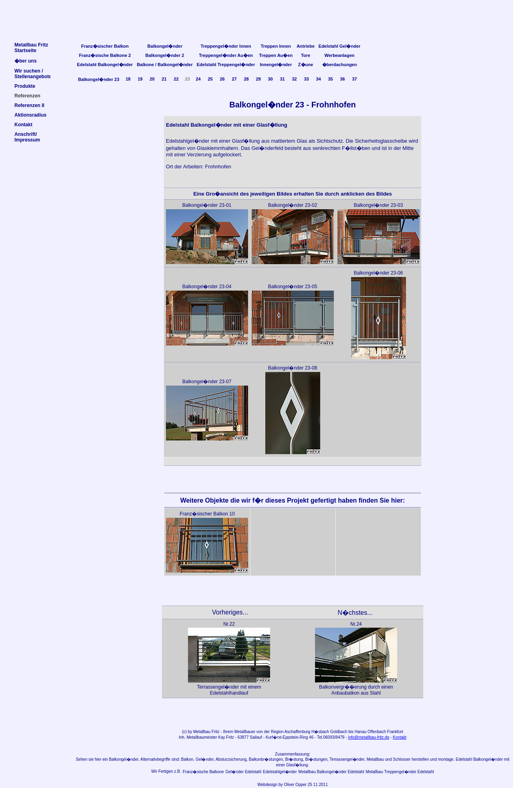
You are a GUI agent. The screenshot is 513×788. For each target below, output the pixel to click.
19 (139, 79)
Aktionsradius (30, 115)
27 (234, 79)
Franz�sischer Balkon (105, 46)
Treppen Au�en (276, 55)
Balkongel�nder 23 (98, 79)
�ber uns (25, 61)
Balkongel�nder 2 (164, 55)
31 (282, 79)
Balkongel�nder (164, 46)
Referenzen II (29, 105)
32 (294, 79)
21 (164, 79)
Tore (305, 55)
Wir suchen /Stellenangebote (33, 73)
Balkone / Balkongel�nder (164, 64)
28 (246, 79)
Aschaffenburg (297, 731)
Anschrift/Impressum (27, 137)
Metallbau (201, 731)
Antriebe (306, 46)
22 (176, 79)
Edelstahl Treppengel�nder (226, 64)
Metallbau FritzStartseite (31, 47)
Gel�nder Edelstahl (244, 772)
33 (306, 79)
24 (198, 79)
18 (127, 79)
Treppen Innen (276, 46)
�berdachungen (339, 64)
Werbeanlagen (340, 55)
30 (270, 79)
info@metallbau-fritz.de (368, 737)
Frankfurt (395, 731)
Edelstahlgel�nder (280, 772)
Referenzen (27, 96)
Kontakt (399, 737)
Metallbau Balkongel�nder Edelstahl (331, 772)
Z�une (305, 64)
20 (151, 79)
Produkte (24, 86)
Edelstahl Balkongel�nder (105, 64)
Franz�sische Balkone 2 (105, 55)
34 (318, 79)
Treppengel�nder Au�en (226, 55)
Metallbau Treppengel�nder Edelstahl (400, 772)
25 (210, 79)
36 (342, 79)
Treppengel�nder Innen (226, 46)
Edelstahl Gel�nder (340, 46)
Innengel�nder (276, 64)
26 (222, 79)
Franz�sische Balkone (203, 772)
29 (258, 79)
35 (330, 79)
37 (354, 79)
